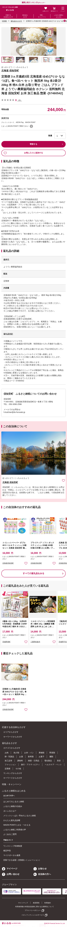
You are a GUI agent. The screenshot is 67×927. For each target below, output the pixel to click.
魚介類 (16, 753)
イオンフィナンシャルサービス (32, 915)
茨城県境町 (6, 642)
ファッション (10, 764)
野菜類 (52, 753)
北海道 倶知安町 (10, 70)
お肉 (6, 753)
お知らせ (40, 868)
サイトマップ (23, 903)
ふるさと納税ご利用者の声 (14, 830)
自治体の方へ (42, 874)
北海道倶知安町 (8, 563)
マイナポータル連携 (11, 855)
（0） (19, 100)
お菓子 (41, 756)
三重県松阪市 (35, 642)
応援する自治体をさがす (8, 16)
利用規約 (47, 903)
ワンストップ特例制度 (12, 846)
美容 (59, 761)
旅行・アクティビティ (30, 764)
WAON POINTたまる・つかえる (16, 825)
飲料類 (31, 756)
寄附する (33, 144)
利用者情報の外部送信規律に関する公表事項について (34, 907)
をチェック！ (33, 2)
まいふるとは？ (9, 811)
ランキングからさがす (12, 773)
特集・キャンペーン (42, 16)
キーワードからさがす (12, 737)
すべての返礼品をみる (33, 573)
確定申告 (7, 850)
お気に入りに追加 (63, 480)
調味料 (20, 761)
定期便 (7, 769)
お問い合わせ (10, 874)
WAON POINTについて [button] (31, 126)
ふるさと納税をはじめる (58, 16)
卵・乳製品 (9, 756)
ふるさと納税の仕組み (12, 806)
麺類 (51, 756)
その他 (18, 769)
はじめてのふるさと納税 (13, 801)
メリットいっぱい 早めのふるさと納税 (19, 816)
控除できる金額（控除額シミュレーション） (22, 860)
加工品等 (8, 761)
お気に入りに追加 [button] (25, 563)
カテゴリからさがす (11, 748)
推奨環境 (36, 903)
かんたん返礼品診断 (11, 820)
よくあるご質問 (9, 834)
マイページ (9, 868)
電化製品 (48, 761)
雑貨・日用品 (33, 761)
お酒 (21, 756)
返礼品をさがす (25, 16)
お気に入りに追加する (23, 152)
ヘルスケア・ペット (53, 764)
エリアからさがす (10, 732)
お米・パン (29, 753)
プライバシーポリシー (33, 910)
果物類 (41, 753)
